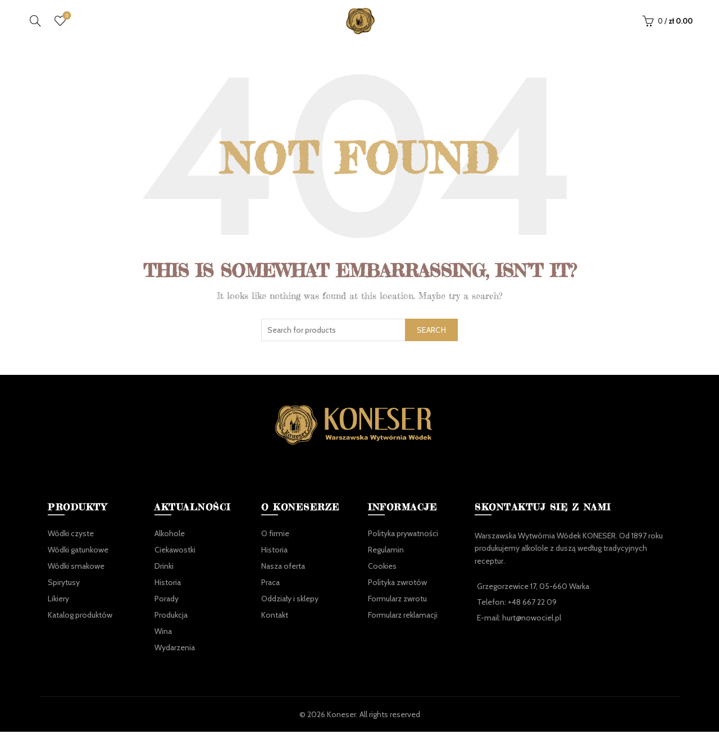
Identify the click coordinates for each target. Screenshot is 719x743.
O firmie (275, 545)
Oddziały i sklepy (289, 610)
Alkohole (169, 545)
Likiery (58, 610)
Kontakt (274, 626)
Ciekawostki (174, 561)
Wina (163, 642)
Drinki (164, 577)
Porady (166, 610)
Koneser (341, 726)
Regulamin (386, 561)
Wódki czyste (71, 545)
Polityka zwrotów (397, 593)
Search (431, 341)
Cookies (382, 577)
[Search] (35, 26)
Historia (167, 593)
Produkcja (171, 626)
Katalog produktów (80, 626)
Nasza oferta (283, 577)
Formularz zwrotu (397, 610)
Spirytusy (64, 593)
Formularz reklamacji (403, 626)
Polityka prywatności (403, 545)
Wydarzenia (174, 659)
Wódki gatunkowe (78, 561)
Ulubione (66, 22)
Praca (270, 593)
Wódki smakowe (76, 577)
